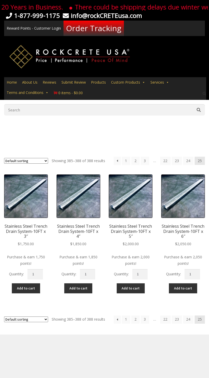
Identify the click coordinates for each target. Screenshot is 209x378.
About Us (30, 82)
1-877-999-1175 (32, 15)
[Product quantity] (35, 274)
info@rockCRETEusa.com (101, 15)
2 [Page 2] (135, 160)
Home (12, 82)
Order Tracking (93, 28)
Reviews (49, 82)
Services (159, 82)
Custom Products (128, 82)
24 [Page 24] (188, 160)
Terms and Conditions (28, 92)
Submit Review (73, 82)
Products (98, 82)
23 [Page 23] (177, 160)
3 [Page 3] (145, 160)
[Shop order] (26, 161)
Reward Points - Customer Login (34, 28)
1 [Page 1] (126, 160)
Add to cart (26, 288)
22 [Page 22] (165, 160)
